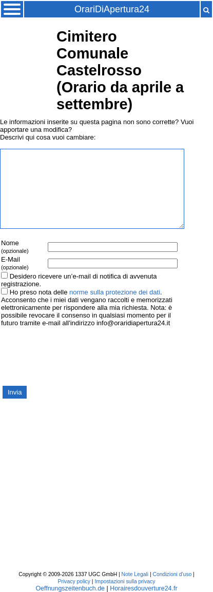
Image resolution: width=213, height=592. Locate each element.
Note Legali (135, 574)
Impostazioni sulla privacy (124, 581)
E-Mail (15, 262)
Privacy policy (74, 581)
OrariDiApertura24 (111, 9)
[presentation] (78, 356)
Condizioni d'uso (171, 574)
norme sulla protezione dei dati (114, 292)
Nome (15, 246)
